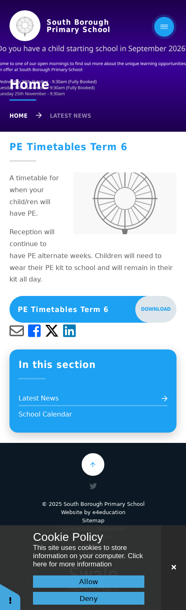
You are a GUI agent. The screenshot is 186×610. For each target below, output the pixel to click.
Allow (88, 581)
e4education (108, 512)
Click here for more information (88, 560)
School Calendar (45, 414)
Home (18, 115)
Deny (89, 598)
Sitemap (93, 520)
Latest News (70, 115)
